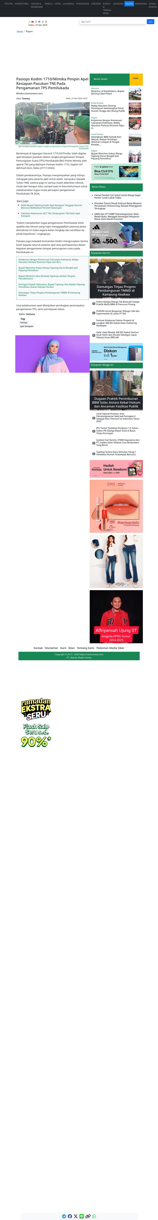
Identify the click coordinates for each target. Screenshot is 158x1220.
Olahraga (68, 3)
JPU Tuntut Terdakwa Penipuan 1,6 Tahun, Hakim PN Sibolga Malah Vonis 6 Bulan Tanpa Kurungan (117, 431)
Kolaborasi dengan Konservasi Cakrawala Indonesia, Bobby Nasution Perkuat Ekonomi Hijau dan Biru (49, 261)
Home (20, 31)
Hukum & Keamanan (37, 5)
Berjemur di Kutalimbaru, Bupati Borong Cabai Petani (107, 92)
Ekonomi (118, 3)
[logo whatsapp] (94, 1217)
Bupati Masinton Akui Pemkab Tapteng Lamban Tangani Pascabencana (47, 277)
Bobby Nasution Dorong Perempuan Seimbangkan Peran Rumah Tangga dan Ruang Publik (108, 108)
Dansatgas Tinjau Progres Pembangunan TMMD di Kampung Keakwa (49, 294)
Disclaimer (51, 648)
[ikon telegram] (64, 1217)
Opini (58, 3)
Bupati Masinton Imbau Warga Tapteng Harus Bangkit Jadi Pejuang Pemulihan (48, 269)
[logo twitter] (76, 1217)
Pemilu (49, 3)
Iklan (71, 648)
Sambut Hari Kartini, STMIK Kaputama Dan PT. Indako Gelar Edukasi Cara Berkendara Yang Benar (118, 442)
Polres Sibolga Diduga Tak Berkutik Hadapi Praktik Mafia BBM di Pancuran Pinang (117, 303)
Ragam (129, 3)
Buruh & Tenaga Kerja (107, 8)
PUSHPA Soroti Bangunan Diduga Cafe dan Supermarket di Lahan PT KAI (118, 312)
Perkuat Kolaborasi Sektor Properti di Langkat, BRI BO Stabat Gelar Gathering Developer (116, 323)
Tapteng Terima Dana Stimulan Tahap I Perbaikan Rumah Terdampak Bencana (116, 453)
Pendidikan (82, 3)
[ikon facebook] (70, 1217)
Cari (151, 21)
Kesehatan (141, 3)
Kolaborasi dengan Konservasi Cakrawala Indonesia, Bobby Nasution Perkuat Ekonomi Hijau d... (107, 124)
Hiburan (96, 3)
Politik (9, 3)
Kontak (38, 648)
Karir (63, 648)
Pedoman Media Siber (110, 648)
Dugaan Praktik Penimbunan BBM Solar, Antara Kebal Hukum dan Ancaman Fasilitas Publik (116, 402)
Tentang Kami (85, 648)
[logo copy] (88, 1217)
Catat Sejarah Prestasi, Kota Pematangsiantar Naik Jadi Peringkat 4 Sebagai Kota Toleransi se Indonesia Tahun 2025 (118, 417)
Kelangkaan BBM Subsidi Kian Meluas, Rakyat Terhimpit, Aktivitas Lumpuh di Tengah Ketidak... (106, 140)
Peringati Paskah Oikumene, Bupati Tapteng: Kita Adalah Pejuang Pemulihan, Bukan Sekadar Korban (52, 285)
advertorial (22, 3)
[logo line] (82, 1217)
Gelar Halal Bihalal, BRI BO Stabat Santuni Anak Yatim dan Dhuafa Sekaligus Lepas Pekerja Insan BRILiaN (117, 335)
